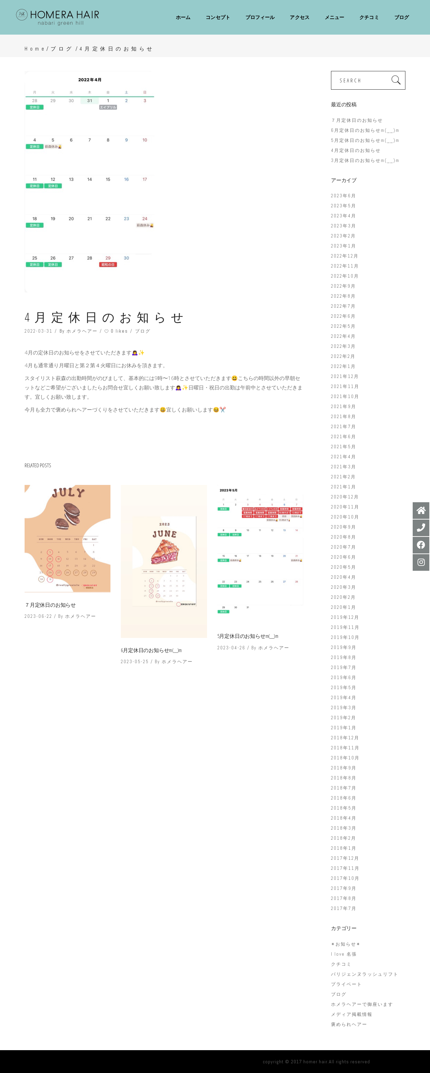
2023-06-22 (38, 616)
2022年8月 (343, 296)
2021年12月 (345, 376)
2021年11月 (345, 386)
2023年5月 (343, 206)
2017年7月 (344, 908)
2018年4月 (344, 818)
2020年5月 (343, 567)
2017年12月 (345, 858)
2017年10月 (345, 878)
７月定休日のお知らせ (50, 604)
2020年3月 (343, 587)
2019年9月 (344, 647)
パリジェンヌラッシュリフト (364, 974)
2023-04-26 (231, 648)
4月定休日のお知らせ (356, 150)
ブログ (62, 48)
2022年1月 (343, 366)
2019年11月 (345, 627)
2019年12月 (345, 617)
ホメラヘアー (82, 331)
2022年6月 (343, 316)
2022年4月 (343, 336)
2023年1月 (343, 246)
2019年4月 (344, 698)
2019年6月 (344, 677)
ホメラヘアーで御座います (362, 1004)
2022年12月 (345, 256)
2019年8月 (344, 657)
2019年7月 (344, 667)
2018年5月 (344, 808)
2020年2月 (343, 597)
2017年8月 (344, 898)
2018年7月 (344, 788)
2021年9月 (343, 406)
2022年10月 (345, 276)
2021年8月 (343, 417)
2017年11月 (345, 868)
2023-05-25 (135, 662)
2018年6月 (344, 798)
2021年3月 (343, 467)
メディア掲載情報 (352, 1014)
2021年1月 (343, 487)
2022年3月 (343, 346)
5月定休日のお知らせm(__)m (247, 635)
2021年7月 (343, 427)
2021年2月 (343, 477)
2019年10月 (345, 637)
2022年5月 (343, 326)
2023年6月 (343, 196)
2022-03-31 (39, 331)
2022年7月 (343, 306)
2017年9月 (344, 888)
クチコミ (341, 964)
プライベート (346, 984)
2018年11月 (345, 748)
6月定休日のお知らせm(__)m (151, 650)
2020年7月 (343, 547)
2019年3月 (344, 708)
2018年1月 (344, 848)
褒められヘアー (349, 1024)
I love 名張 (344, 954)
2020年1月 (343, 607)
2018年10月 (345, 758)
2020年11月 (345, 507)
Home (35, 48)
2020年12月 (345, 497)
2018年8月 (344, 778)
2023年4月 (343, 216)
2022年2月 (343, 356)
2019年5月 (344, 688)
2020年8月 (343, 537)
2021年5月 (343, 447)
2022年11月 (345, 266)
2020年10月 (345, 517)
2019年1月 (344, 728)
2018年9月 (344, 768)
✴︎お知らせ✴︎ (346, 944)
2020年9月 (343, 527)
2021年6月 (343, 437)
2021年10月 (345, 396)
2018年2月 (343, 838)
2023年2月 (343, 236)
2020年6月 (343, 557)
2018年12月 (345, 738)
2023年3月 (343, 226)
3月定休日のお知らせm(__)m (365, 160)
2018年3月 (344, 828)
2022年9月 (343, 286)
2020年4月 (343, 577)
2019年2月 (343, 718)
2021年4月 (343, 457)
